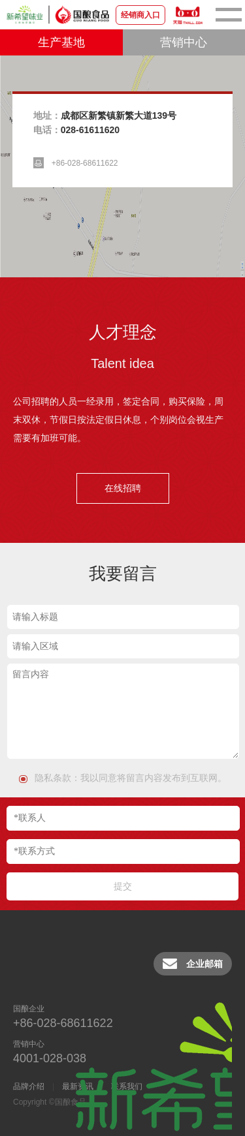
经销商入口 (140, 15)
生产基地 (61, 42)
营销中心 (183, 42)
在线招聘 (123, 488)
